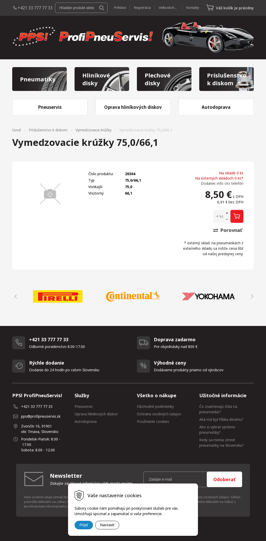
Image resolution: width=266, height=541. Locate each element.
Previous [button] (14, 296)
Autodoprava (86, 421)
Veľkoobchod (168, 7)
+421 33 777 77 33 (35, 8)
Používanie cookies (153, 421)
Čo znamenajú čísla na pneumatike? (218, 409)
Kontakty (192, 7)
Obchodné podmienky (155, 406)
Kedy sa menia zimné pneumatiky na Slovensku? (221, 442)
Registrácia (142, 7)
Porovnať (227, 230)
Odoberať (224, 479)
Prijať (83, 525)
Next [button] (251, 296)
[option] (57, 296)
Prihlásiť (120, 7)
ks (221, 216)
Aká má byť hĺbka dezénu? (221, 419)
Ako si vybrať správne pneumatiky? (217, 429)
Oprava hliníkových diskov (96, 413)
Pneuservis (84, 406)
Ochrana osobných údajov (159, 413)
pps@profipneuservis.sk (41, 416)
